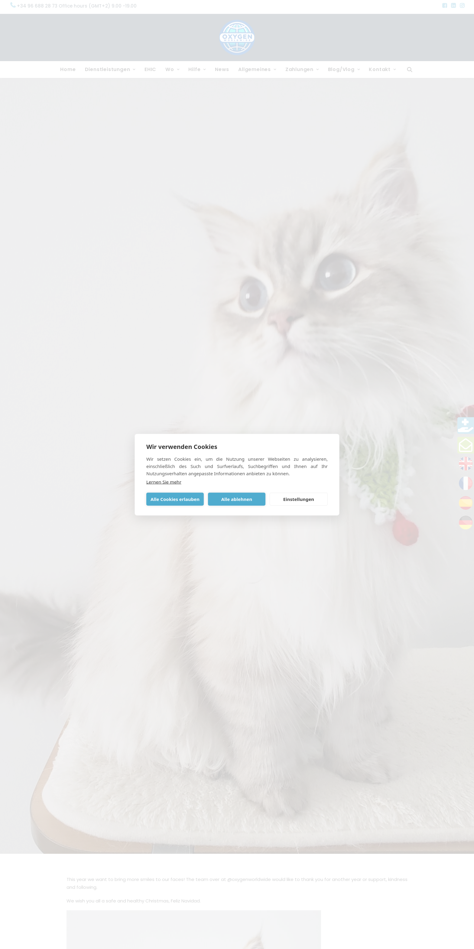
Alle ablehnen (236, 499)
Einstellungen (298, 499)
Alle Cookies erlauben (175, 499)
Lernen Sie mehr (163, 482)
